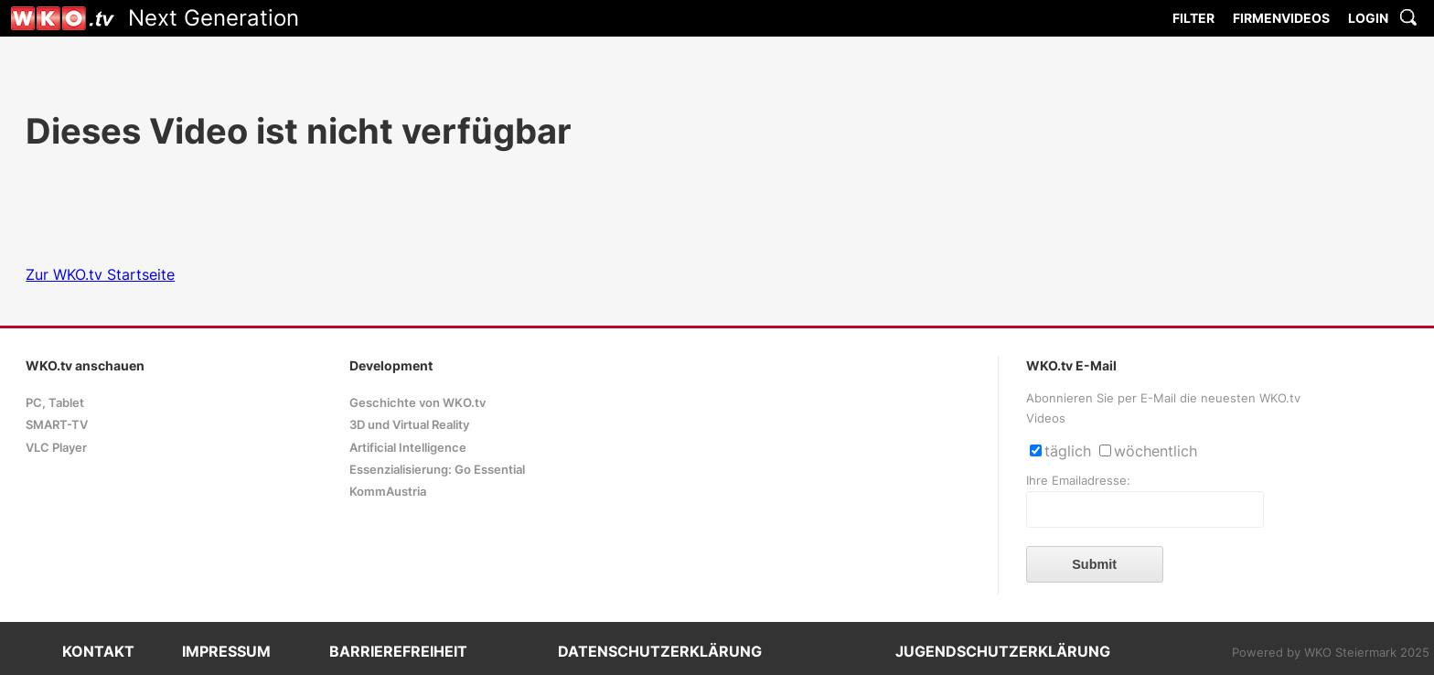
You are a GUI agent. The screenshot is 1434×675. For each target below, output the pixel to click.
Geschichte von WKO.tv (417, 403)
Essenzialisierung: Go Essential (437, 470)
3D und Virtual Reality (409, 425)
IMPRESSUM (226, 651)
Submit (1094, 564)
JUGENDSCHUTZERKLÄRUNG (1002, 651)
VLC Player (56, 448)
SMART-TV (57, 425)
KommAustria (387, 491)
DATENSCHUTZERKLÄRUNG (660, 651)
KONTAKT (98, 651)
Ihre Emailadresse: (1078, 481)
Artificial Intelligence (407, 448)
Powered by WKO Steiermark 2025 (1330, 652)
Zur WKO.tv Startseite (100, 274)
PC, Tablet (55, 403)
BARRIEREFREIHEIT (398, 651)
